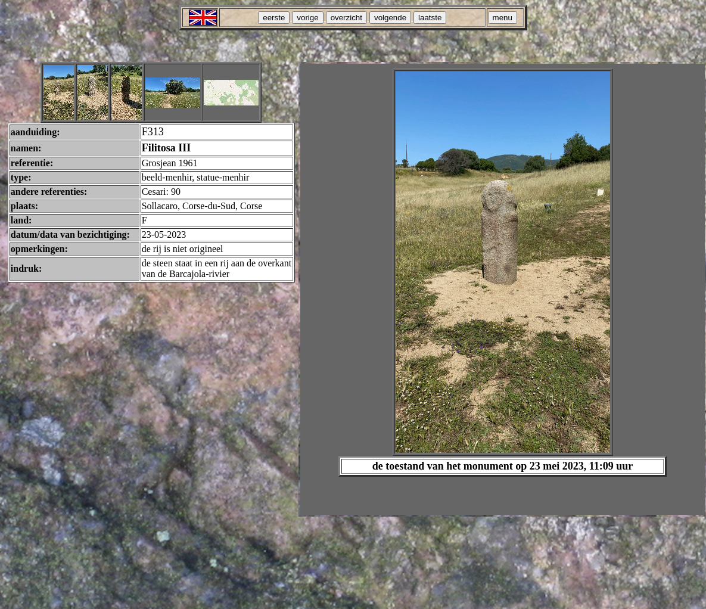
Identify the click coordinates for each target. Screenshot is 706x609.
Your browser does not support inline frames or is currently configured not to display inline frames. (502, 289)
